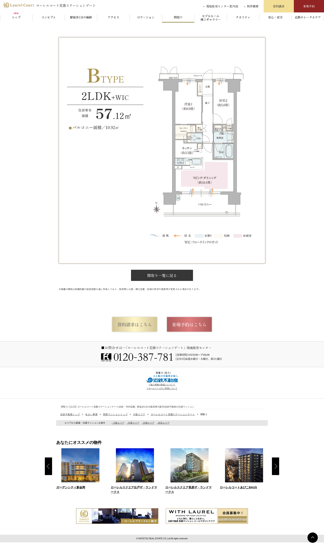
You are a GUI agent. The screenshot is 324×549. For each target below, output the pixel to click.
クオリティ (243, 17)
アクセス (113, 17)
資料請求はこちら (121, 329)
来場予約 (309, 6)
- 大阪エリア (118, 429)
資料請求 (279, 6)
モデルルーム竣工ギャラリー (210, 18)
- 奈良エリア (163, 429)
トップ (16, 17)
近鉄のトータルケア (308, 17)
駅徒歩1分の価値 (81, 17)
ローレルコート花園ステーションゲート (49, 5)
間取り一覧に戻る (162, 275)
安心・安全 (275, 17)
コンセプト (48, 17)
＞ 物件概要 (250, 6)
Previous (48, 473)
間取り (178, 17)
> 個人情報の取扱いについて (162, 391)
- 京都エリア (148, 429)
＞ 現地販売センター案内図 (220, 6)
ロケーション (146, 17)
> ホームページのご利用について (162, 395)
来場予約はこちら (203, 329)
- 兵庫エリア (133, 429)
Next (275, 473)
